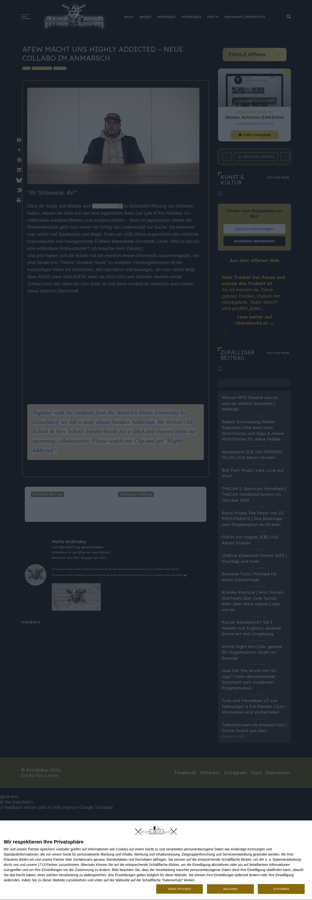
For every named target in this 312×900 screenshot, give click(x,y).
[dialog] (156, 860)
